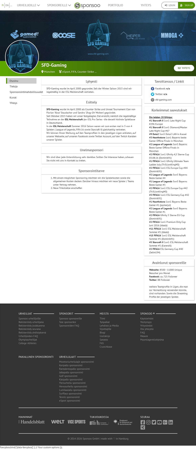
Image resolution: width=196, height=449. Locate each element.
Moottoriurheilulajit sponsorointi (76, 361)
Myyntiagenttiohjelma (152, 339)
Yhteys (146, 5)
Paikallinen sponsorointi (36, 356)
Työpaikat (105, 322)
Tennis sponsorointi (69, 397)
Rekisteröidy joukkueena (32, 325)
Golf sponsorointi (68, 376)
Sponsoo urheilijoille (30, 318)
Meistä (104, 313)
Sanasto (104, 339)
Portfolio (115, 5)
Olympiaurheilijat (28, 339)
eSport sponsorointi (69, 400)
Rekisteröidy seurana (30, 329)
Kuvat (13, 97)
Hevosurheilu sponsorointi (73, 386)
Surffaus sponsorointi (70, 393)
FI (3, 5)
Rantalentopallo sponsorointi (74, 368)
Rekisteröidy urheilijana (31, 322)
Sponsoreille (59, 5)
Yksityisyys (146, 322)
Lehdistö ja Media (109, 325)
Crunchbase (106, 346)
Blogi (102, 332)
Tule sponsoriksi (67, 322)
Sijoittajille (105, 329)
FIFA (73, 71)
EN (7, 5)
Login (170, 5)
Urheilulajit (67, 356)
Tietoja (14, 86)
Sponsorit (66, 313)
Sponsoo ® (147, 313)
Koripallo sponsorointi (70, 365)
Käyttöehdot (146, 318)
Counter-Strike (85, 71)
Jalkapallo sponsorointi (71, 372)
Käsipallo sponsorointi (71, 379)
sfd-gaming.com (161, 99)
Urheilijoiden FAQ (28, 336)
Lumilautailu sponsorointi (72, 390)
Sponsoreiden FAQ (69, 325)
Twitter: (159, 94)
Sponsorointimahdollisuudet (23, 92)
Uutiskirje (105, 336)
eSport (66, 71)
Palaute (144, 336)
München (49, 71)
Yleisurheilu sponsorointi (72, 382)
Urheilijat (25, 313)
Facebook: (160, 88)
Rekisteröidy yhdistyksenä (32, 332)
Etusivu (14, 80)
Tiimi (102, 318)
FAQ (142, 332)
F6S (102, 343)
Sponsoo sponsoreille (70, 318)
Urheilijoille (28, 5)
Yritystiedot (146, 325)
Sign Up (186, 5)
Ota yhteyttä (146, 329)
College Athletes (27, 343)
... (11, 5)
